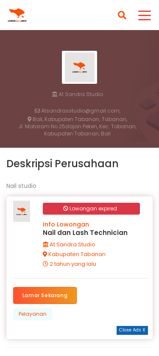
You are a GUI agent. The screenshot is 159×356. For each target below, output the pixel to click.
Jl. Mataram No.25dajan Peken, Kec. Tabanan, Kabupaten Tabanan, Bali (77, 130)
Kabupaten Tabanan (74, 254)
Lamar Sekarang (44, 295)
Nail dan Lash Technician (85, 232)
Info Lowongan (66, 224)
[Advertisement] (80, 345)
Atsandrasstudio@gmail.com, (77, 111)
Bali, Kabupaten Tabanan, (64, 119)
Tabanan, (114, 119)
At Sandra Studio (77, 94)
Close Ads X (132, 330)
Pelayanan (33, 313)
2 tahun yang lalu (69, 264)
